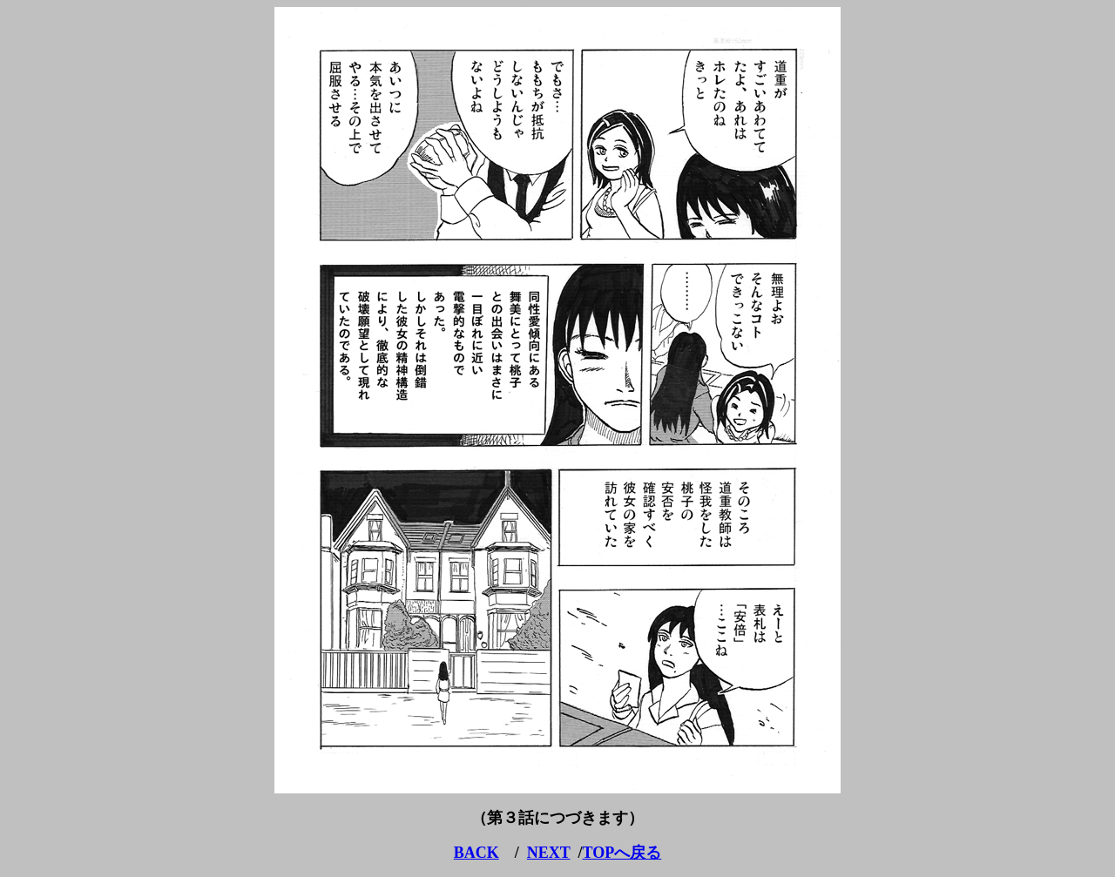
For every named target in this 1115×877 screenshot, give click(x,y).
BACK (476, 852)
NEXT (549, 852)
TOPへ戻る (622, 852)
